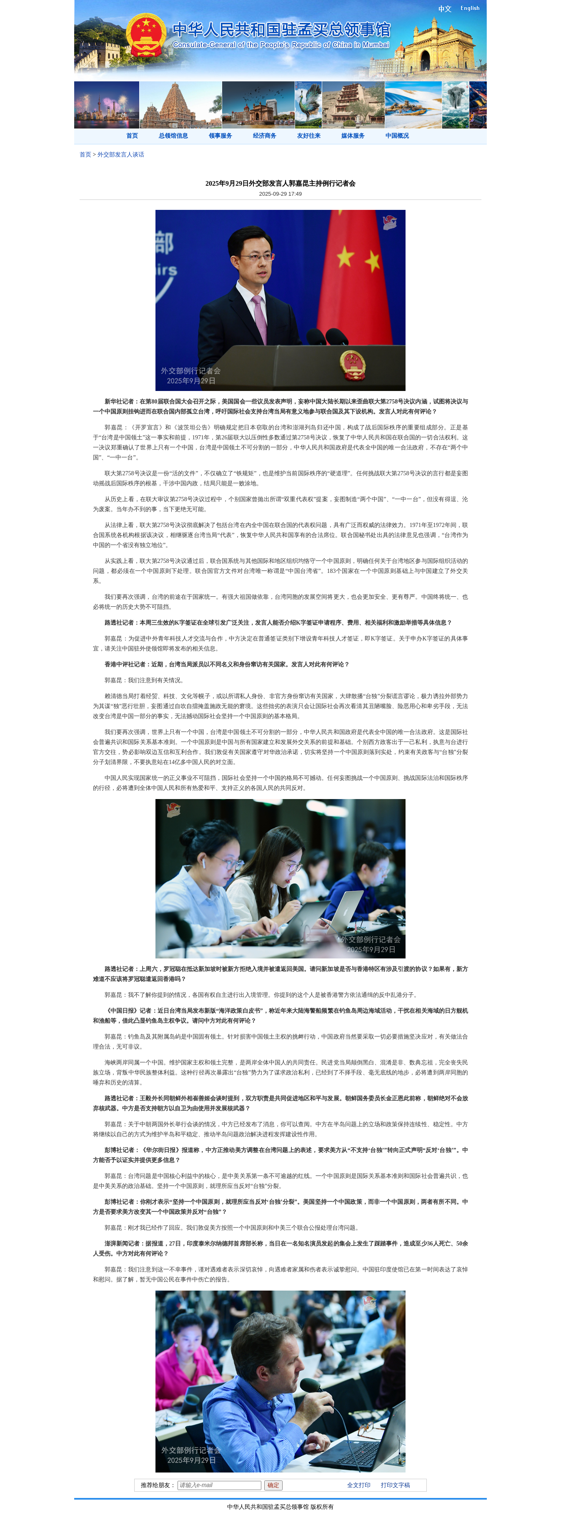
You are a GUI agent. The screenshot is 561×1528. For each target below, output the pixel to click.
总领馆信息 (173, 136)
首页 (132, 136)
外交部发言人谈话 (121, 154)
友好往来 (309, 136)
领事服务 (220, 136)
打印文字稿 (395, 1485)
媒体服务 (353, 136)
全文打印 (359, 1485)
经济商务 (264, 136)
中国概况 (397, 136)
